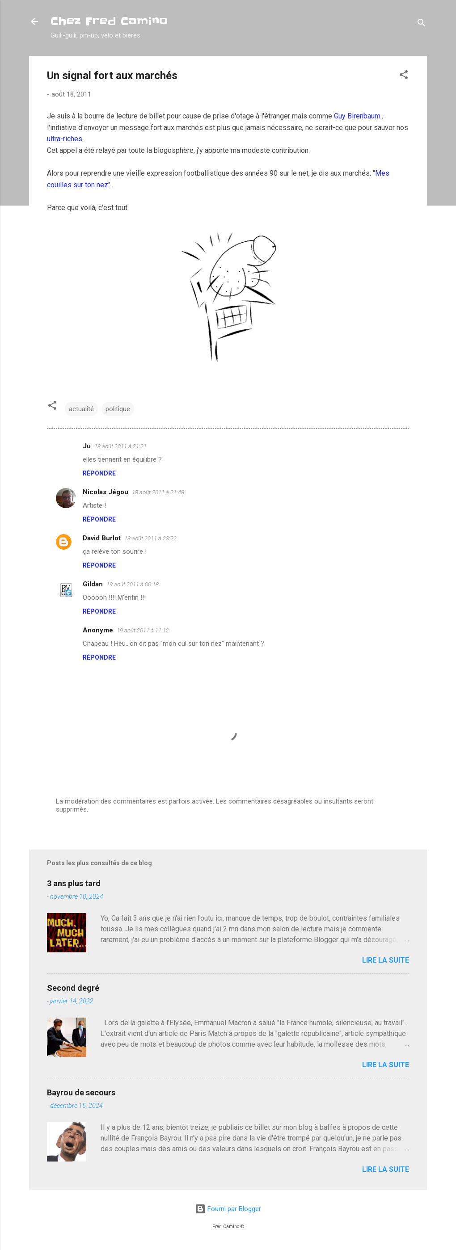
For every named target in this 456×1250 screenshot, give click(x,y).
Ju (87, 446)
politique (118, 409)
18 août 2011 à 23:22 (150, 538)
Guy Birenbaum (358, 116)
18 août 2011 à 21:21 (120, 446)
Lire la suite (385, 960)
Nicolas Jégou (105, 492)
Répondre (99, 473)
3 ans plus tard (74, 883)
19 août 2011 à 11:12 (143, 630)
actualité (81, 409)
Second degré (73, 988)
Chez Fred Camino (109, 21)
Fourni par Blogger (228, 1209)
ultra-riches (64, 139)
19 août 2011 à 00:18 (132, 584)
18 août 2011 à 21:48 (158, 492)
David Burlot (102, 538)
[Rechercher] (421, 24)
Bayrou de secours (81, 1092)
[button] (403, 76)
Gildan (93, 584)
